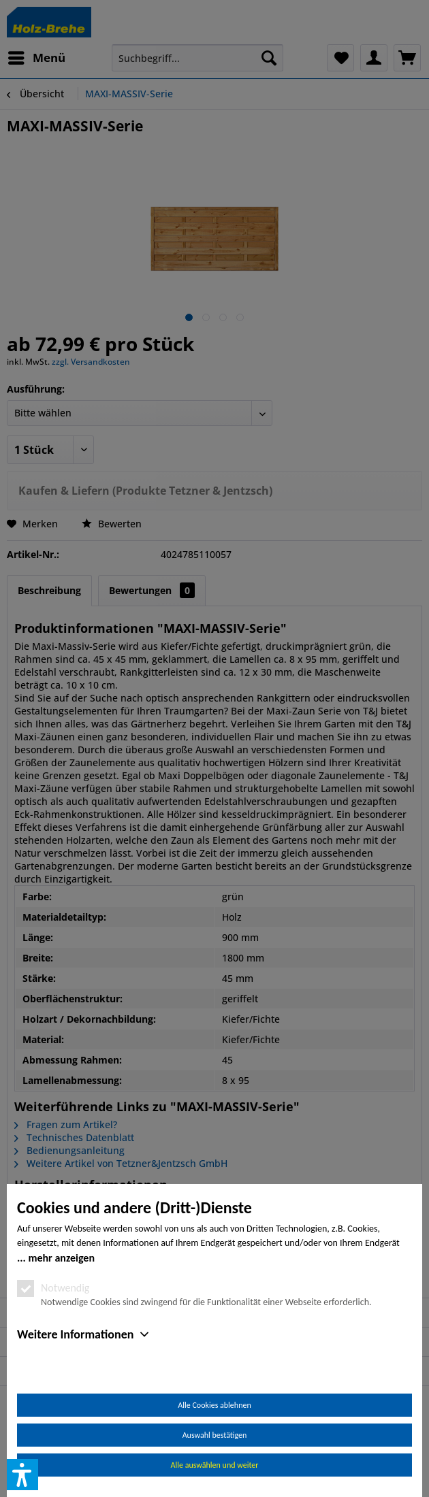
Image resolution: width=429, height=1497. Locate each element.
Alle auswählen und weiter (215, 1465)
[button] (22, 1474)
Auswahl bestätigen (214, 1435)
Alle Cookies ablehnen (214, 1405)
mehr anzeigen (61, 1257)
